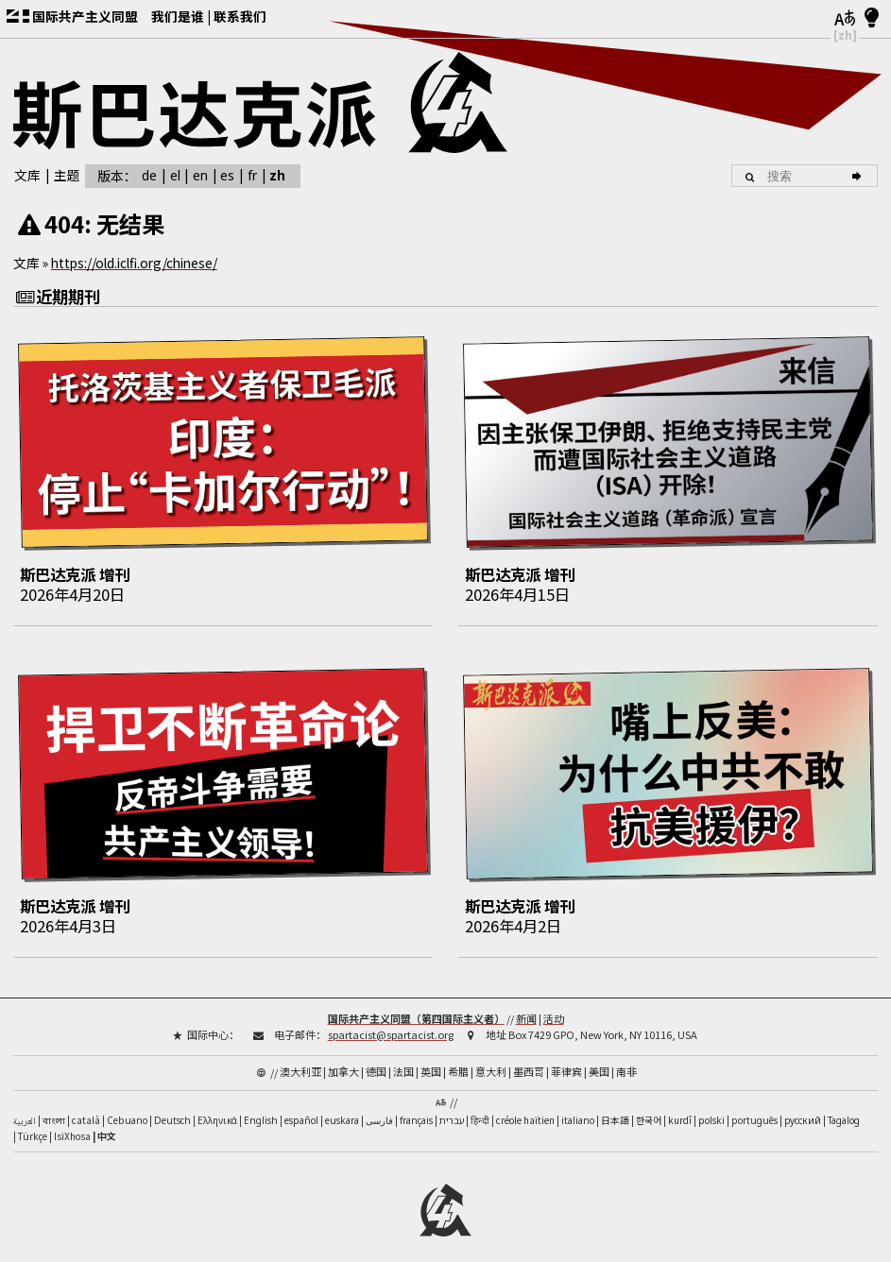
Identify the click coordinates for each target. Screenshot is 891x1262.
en (200, 175)
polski (711, 1109)
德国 (376, 1059)
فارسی (379, 1109)
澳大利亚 (300, 1059)
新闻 (526, 1007)
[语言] (845, 19)
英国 (430, 1059)
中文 (106, 1125)
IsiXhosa (72, 1125)
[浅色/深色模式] (871, 19)
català (86, 1109)
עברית (451, 1109)
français (416, 1109)
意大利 (490, 1059)
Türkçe (32, 1125)
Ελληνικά (217, 1109)
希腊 (458, 1059)
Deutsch (172, 1109)
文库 (27, 174)
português (754, 1109)
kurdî (680, 1109)
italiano (577, 1109)
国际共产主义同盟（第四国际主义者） (416, 1007)
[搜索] (859, 175)
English (261, 1109)
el (175, 175)
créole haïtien (525, 1109)
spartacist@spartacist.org (391, 1022)
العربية (24, 1110)
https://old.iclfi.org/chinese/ (134, 262)
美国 (599, 1059)
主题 (67, 174)
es (227, 175)
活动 (553, 1007)
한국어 (648, 1109)
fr (252, 175)
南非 (626, 1059)
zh (277, 174)
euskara (342, 1109)
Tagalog (844, 1109)
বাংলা (54, 1110)
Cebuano (127, 1109)
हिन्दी (480, 1109)
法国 (403, 1059)
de (149, 175)
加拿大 (343, 1059)
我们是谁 (177, 16)
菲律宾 (566, 1059)
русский (802, 1109)
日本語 (615, 1109)
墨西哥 (528, 1059)
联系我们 (240, 16)
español (301, 1109)
